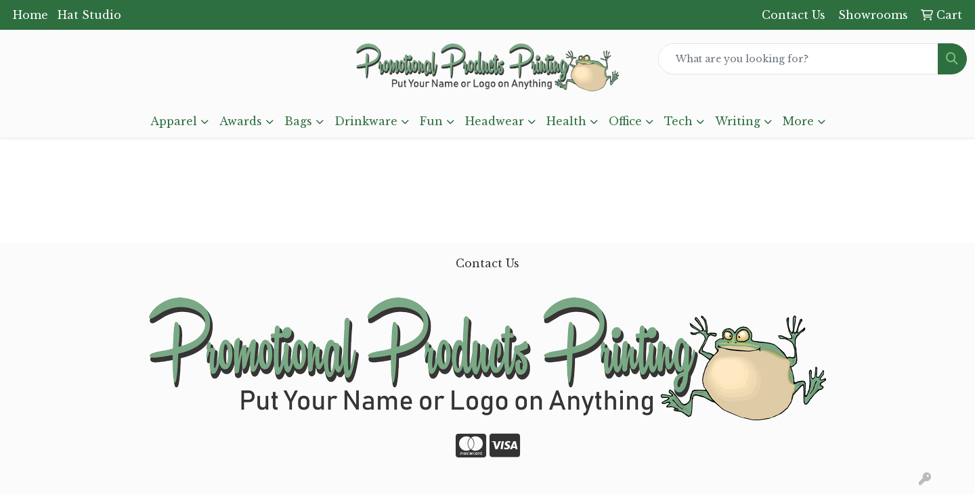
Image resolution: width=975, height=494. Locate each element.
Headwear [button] (494, 121)
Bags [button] (298, 121)
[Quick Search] (798, 58)
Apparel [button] (173, 121)
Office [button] (625, 121)
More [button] (798, 121)
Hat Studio (89, 15)
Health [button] (566, 121)
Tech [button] (678, 121)
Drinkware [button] (365, 121)
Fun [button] (431, 121)
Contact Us (487, 263)
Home (30, 15)
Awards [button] (240, 121)
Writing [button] (737, 121)
